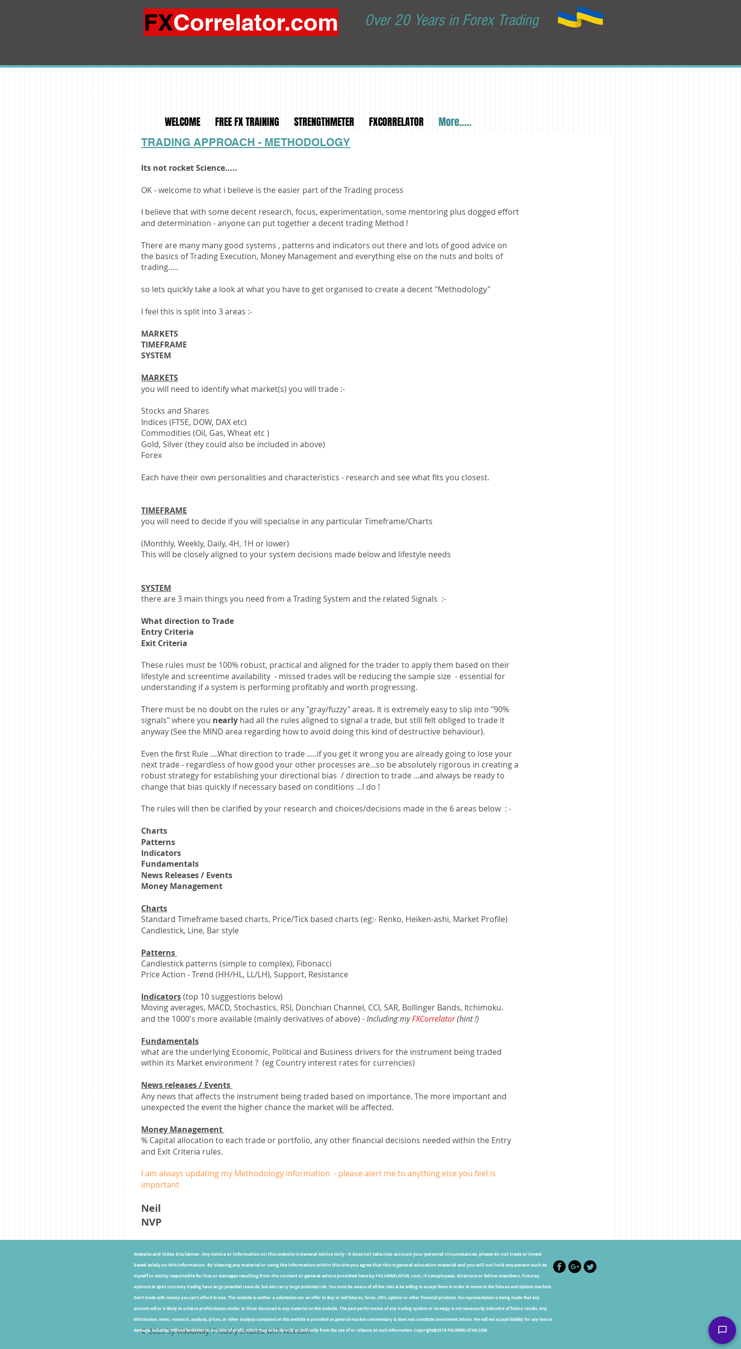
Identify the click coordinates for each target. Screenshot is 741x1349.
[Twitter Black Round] (590, 1266)
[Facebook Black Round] (559, 1266)
